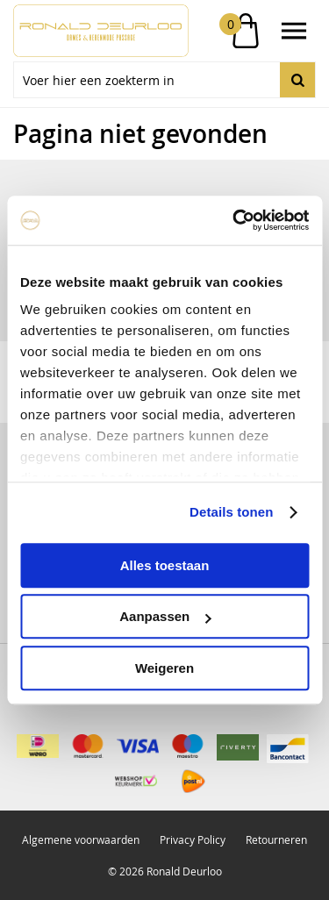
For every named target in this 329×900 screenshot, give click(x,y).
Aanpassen (165, 616)
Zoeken (297, 79)
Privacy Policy (192, 839)
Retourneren (276, 839)
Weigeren (164, 668)
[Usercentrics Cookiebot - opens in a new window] (234, 220)
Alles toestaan (165, 565)
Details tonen (231, 511)
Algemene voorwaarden (80, 839)
